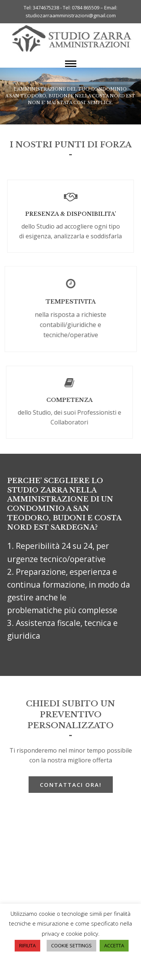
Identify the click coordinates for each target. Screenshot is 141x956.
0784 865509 (86, 7)
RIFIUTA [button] (27, 945)
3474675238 (46, 7)
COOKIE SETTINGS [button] (71, 945)
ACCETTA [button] (114, 945)
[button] (70, 64)
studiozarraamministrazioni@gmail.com (71, 15)
